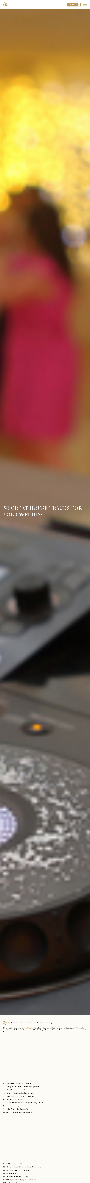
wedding (28, 1028)
